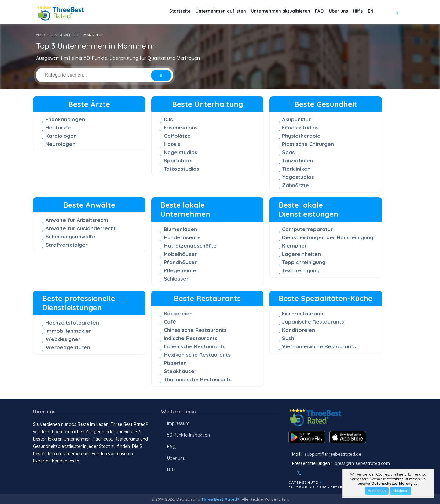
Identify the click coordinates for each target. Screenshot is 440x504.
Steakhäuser (180, 371)
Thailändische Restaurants (198, 379)
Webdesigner (63, 339)
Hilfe (352, 12)
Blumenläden (180, 229)
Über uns (329, 12)
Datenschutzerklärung (392, 483)
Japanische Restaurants (313, 321)
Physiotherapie (301, 135)
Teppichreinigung (303, 262)
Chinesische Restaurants (195, 330)
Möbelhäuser (180, 254)
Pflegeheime (180, 270)
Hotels (172, 144)
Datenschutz (303, 482)
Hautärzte (59, 127)
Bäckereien (178, 313)
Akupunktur (296, 119)
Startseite (154, 12)
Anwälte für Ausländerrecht (81, 228)
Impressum (178, 423)
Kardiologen (61, 135)
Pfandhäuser (180, 262)
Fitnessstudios (300, 127)
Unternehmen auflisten (199, 12)
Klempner (294, 245)
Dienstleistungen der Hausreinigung (327, 237)
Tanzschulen (297, 160)
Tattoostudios (181, 168)
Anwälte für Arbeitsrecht (77, 220)
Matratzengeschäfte (190, 245)
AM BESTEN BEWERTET (57, 34)
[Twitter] (299, 473)
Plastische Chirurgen (308, 144)
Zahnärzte (295, 185)
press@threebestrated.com (362, 463)
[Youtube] (317, 473)
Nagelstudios (180, 152)
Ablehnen (400, 491)
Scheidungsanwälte (70, 236)
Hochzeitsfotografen (72, 322)
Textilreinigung (301, 270)
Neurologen (60, 144)
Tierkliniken (296, 168)
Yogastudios (298, 177)
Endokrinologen (65, 119)
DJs (168, 119)
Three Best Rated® (220, 499)
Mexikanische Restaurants (197, 354)
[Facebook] (289, 473)
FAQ (307, 12)
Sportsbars (178, 160)
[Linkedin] (325, 473)
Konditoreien (298, 330)
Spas (288, 152)
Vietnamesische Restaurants (319, 346)
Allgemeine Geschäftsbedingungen (329, 487)
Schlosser (176, 278)
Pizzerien (175, 363)
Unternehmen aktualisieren (264, 12)
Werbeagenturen (68, 347)
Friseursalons (181, 127)
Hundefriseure (182, 237)
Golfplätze (177, 135)
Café (170, 321)
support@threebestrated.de (333, 454)
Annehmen (377, 491)
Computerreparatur (307, 229)
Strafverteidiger (67, 244)
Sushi (288, 338)
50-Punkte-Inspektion (188, 435)
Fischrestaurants (303, 313)
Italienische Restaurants (195, 346)
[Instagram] (309, 473)
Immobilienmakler (68, 331)
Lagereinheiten (301, 254)
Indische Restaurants (191, 338)
